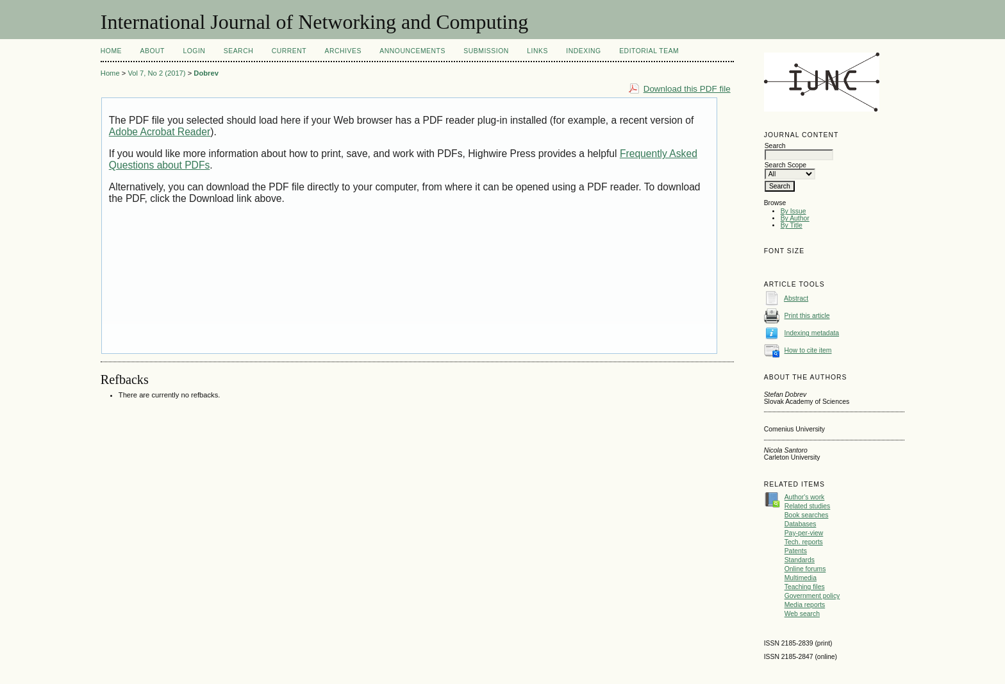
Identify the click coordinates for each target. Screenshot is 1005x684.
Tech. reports (804, 542)
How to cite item (808, 350)
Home (111, 50)
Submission (485, 50)
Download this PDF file (687, 89)
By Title (791, 225)
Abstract (796, 298)
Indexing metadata (812, 333)
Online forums (805, 568)
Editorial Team (649, 50)
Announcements (412, 50)
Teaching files (805, 586)
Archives (343, 50)
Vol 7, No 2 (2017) (156, 73)
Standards (800, 559)
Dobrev (206, 73)
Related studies (808, 506)
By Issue (793, 211)
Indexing (583, 50)
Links (537, 50)
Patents (796, 551)
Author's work (805, 497)
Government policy (812, 595)
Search (238, 50)
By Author (795, 218)
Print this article (807, 315)
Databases (801, 524)
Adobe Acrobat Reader (159, 131)
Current (289, 50)
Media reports (805, 604)
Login (194, 50)
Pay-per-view (804, 533)
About (152, 50)
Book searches (807, 515)
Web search (802, 613)
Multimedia (801, 577)
